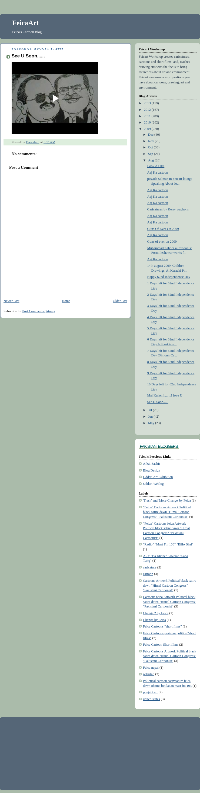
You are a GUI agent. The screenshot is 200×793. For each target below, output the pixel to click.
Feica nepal (151, 668)
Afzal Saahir (151, 464)
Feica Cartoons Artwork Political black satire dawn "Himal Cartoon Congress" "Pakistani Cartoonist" (169, 656)
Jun (151, 416)
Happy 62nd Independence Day (168, 277)
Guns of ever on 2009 (162, 241)
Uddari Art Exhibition (158, 477)
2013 (148, 103)
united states (151, 699)
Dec (151, 134)
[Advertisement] (44, 753)
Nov (151, 141)
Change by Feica (154, 620)
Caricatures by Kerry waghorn (168, 209)
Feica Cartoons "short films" (162, 626)
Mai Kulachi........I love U (164, 395)
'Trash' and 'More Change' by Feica (167, 500)
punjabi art (150, 692)
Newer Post (11, 301)
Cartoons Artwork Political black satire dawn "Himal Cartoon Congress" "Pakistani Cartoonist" (169, 585)
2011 (148, 116)
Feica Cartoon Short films (160, 644)
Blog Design (151, 470)
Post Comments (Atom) (38, 311)
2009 (148, 129)
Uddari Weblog (153, 484)
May (151, 423)
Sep (151, 154)
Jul (150, 410)
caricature (149, 567)
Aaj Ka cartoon (157, 172)
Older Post (120, 301)
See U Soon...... (157, 402)
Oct (151, 147)
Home (66, 301)
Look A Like (156, 166)
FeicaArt (25, 23)
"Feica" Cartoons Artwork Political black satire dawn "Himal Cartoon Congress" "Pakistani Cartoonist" (167, 512)
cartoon (148, 574)
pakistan (148, 674)
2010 (148, 122)
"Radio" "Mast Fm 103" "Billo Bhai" (168, 544)
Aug (151, 160)
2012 (148, 110)
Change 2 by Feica (155, 613)
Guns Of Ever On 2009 (163, 229)
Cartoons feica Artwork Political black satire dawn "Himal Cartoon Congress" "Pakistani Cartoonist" (169, 601)
